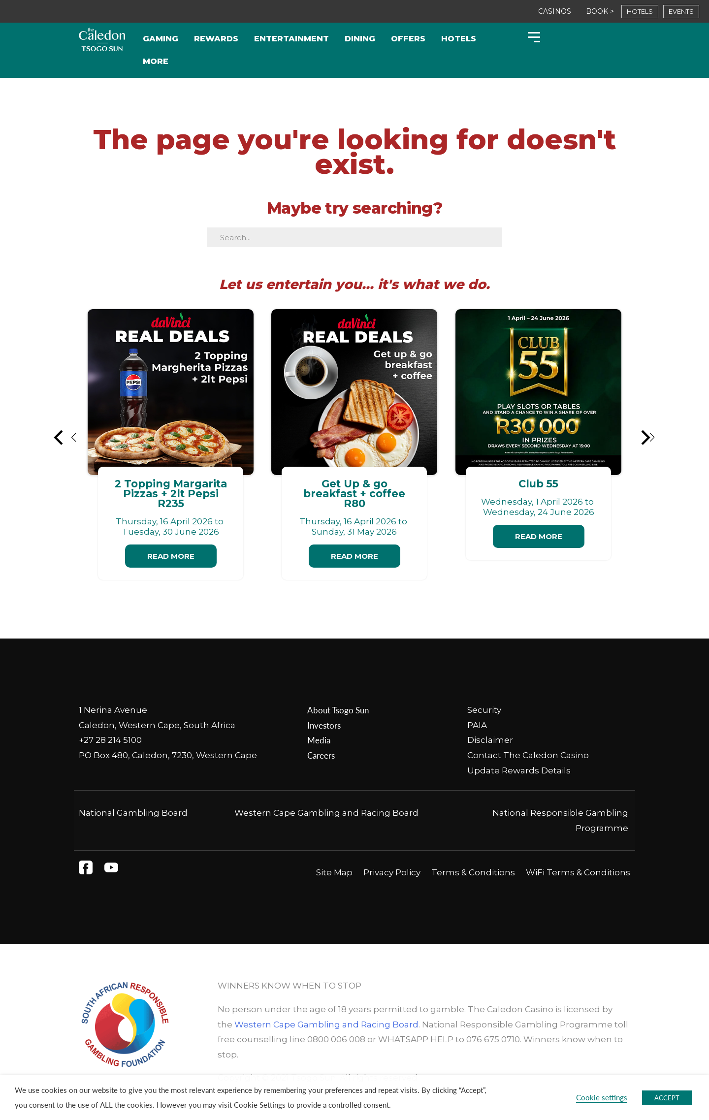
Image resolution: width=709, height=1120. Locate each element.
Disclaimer (490, 740)
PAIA (477, 725)
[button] (65, 437)
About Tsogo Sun (338, 710)
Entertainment (291, 38)
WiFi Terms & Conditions (578, 872)
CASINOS (554, 11)
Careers (321, 755)
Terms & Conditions (473, 872)
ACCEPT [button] (666, 1097)
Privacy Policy (391, 872)
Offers (408, 38)
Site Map (334, 872)
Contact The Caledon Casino (528, 755)
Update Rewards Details (519, 770)
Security (484, 710)
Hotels (458, 38)
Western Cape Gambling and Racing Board (326, 813)
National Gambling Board (133, 813)
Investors (324, 725)
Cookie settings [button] (601, 1097)
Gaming (160, 38)
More (155, 61)
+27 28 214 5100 (110, 740)
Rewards (216, 38)
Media (318, 740)
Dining (360, 38)
